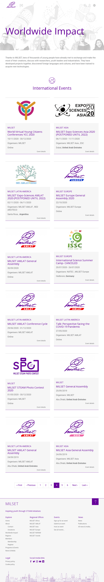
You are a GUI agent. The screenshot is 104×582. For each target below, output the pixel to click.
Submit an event (59, 524)
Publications (82, 524)
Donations (11, 530)
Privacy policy (10, 561)
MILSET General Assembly (72, 386)
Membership (12, 542)
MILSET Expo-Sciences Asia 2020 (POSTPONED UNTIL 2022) (75, 133)
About (7, 524)
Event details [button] (41, 151)
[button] (21, 5)
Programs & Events (11, 548)
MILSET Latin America (19, 191)
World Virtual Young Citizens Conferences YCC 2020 (25, 133)
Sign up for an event (61, 521)
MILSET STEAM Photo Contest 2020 (26, 389)
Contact (10, 527)
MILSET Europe (64, 191)
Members (8, 539)
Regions (8, 536)
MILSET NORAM (35, 533)
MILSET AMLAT (35, 524)
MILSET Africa (35, 521)
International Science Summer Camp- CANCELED (74, 262)
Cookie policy (10, 564)
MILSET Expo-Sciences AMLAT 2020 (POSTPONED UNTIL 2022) (26, 197)
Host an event (59, 527)
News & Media (10, 551)
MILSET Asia (62, 127)
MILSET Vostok (35, 536)
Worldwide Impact (11, 533)
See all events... (59, 530)
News (80, 521)
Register (10, 545)
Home (7, 521)
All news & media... (84, 527)
